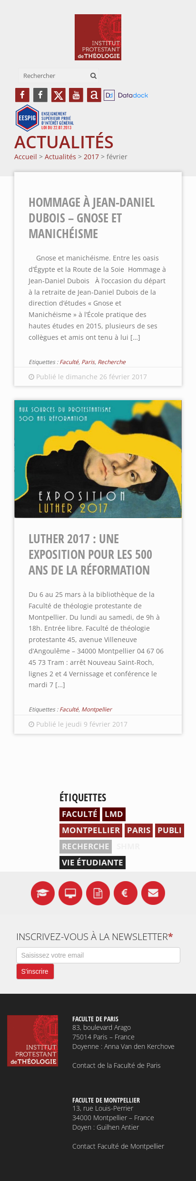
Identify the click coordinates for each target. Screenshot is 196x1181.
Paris (88, 362)
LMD (114, 813)
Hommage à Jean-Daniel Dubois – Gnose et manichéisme (92, 217)
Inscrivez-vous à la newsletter (94, 937)
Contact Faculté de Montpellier (118, 1146)
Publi (169, 830)
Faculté (68, 362)
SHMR (128, 846)
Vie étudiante (92, 862)
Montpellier (96, 709)
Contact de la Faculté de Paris (116, 1065)
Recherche (112, 362)
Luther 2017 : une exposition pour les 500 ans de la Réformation (90, 554)
